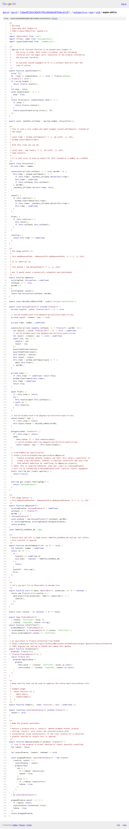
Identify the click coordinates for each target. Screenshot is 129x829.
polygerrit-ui (80, 12)
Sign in (123, 4)
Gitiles (15, 825)
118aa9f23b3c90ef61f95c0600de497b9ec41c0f (44, 12)
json (124, 825)
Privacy (22, 825)
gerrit (6, 12)
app (91, 12)
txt (118, 825)
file (54, 18)
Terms (29, 825)
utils (98, 12)
